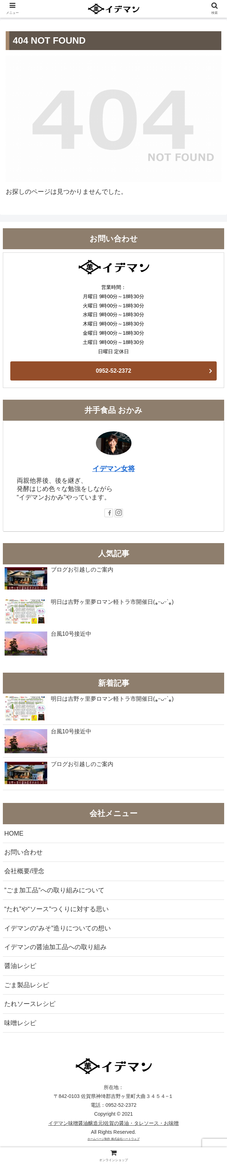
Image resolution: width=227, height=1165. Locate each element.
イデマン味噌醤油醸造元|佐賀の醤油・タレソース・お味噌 (113, 1123)
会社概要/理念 (24, 871)
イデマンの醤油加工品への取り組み (55, 947)
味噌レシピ (20, 1023)
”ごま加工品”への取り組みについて (54, 890)
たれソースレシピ (29, 1003)
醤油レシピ (20, 965)
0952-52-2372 (113, 371)
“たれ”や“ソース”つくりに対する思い (56, 909)
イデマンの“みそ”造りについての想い (57, 928)
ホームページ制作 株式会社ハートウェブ (113, 1139)
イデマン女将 (113, 468)
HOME (13, 833)
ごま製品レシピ (26, 985)
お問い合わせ (23, 852)
